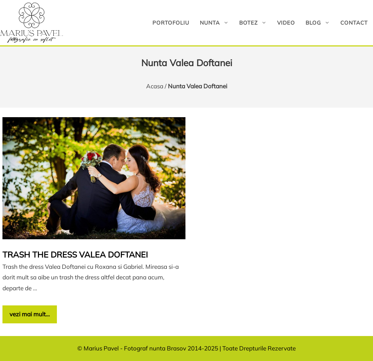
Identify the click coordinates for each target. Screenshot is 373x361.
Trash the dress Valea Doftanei (75, 254)
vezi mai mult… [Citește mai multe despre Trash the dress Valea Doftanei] (29, 314)
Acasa (154, 86)
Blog (320, 22)
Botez (255, 22)
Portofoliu (170, 22)
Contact (354, 22)
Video (286, 22)
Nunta (217, 22)
